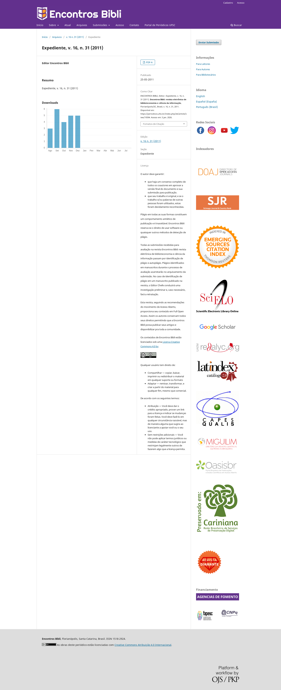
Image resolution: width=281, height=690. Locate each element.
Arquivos (82, 25)
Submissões (100, 25)
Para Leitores (203, 64)
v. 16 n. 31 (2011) (75, 37)
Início (40, 25)
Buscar (236, 25)
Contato (134, 25)
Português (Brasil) (207, 107)
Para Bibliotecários (206, 74)
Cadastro (228, 2)
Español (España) (206, 101)
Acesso (120, 25)
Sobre (53, 25)
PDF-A (149, 62)
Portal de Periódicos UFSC (160, 25)
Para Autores (203, 69)
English (200, 96)
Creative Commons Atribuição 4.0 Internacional (143, 645)
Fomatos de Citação (153, 124)
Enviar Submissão (209, 42)
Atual (68, 25)
